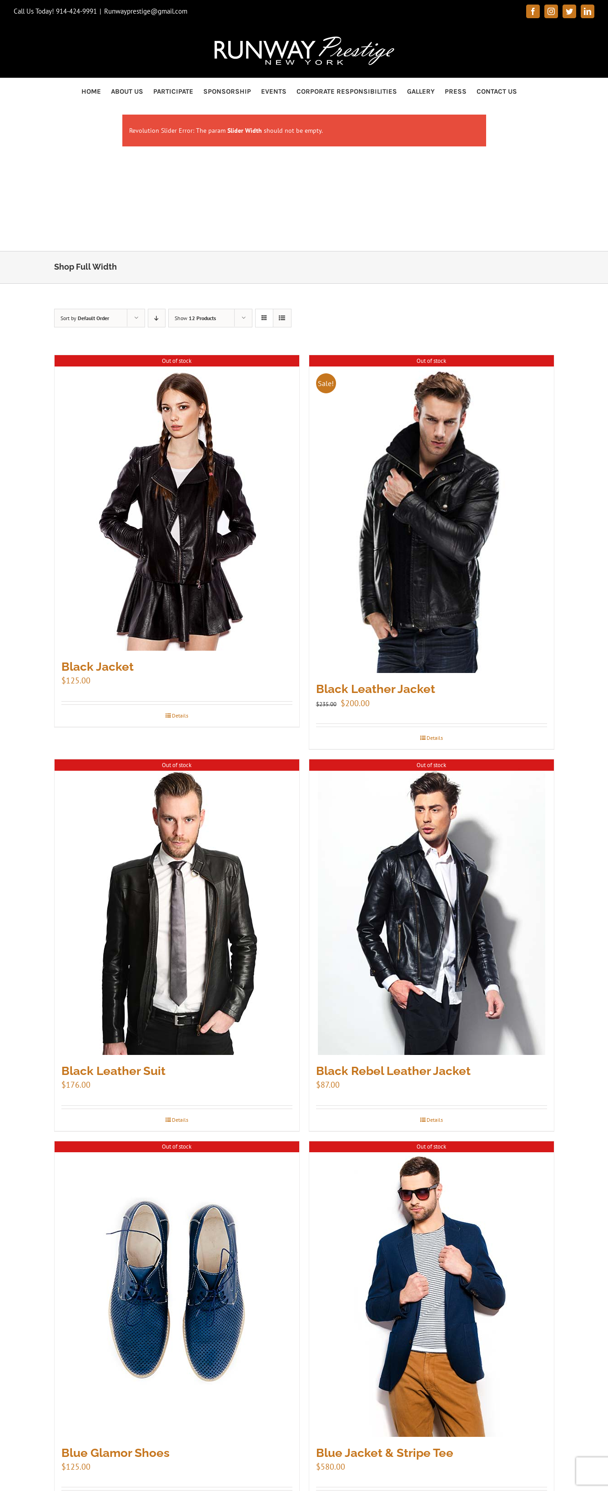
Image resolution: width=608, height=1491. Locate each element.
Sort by (84, 318)
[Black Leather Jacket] (431, 514)
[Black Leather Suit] (177, 907)
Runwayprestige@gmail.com (145, 11)
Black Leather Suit (113, 1071)
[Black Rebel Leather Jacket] (431, 907)
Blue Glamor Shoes (115, 1453)
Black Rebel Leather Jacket (393, 1071)
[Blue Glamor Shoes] (177, 1289)
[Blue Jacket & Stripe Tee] (431, 1289)
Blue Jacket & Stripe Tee (384, 1453)
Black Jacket (97, 666)
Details (180, 715)
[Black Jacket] (177, 503)
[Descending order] (157, 318)
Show (195, 318)
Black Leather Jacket (375, 689)
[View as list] (282, 318)
